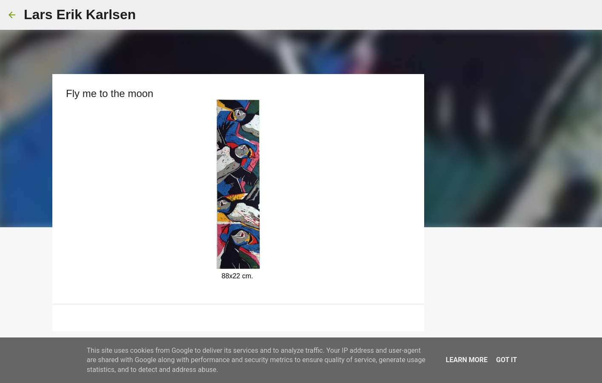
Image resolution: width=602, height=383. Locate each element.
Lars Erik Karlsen (80, 14)
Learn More (467, 360)
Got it (506, 360)
